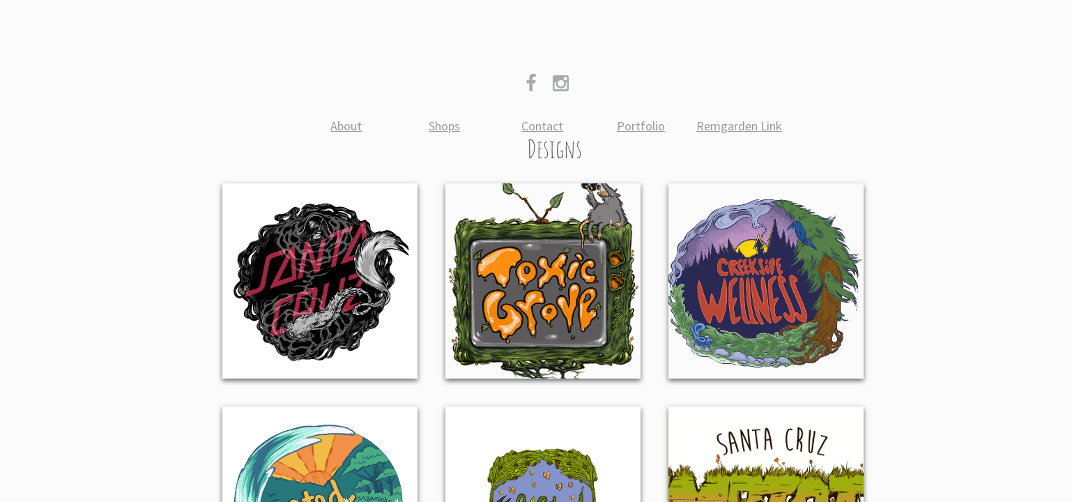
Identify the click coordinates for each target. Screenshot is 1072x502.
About (346, 126)
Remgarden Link (739, 126)
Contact (542, 126)
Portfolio (641, 126)
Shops (444, 126)
